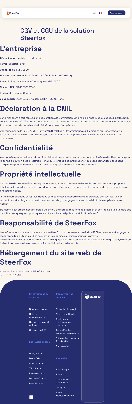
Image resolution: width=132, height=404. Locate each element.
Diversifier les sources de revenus (67, 332)
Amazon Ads (36, 363)
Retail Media (36, 383)
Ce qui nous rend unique (39, 324)
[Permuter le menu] (94, 12)
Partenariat (62, 346)
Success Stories (38, 309)
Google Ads (35, 353)
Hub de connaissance (37, 315)
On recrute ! (36, 330)
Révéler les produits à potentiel (67, 340)
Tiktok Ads (35, 368)
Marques (61, 387)
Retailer (60, 374)
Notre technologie (66, 309)
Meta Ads (34, 358)
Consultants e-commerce (64, 381)
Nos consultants (65, 314)
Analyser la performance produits (63, 322)
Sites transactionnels (65, 394)
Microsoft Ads (37, 378)
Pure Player (62, 369)
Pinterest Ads (37, 373)
